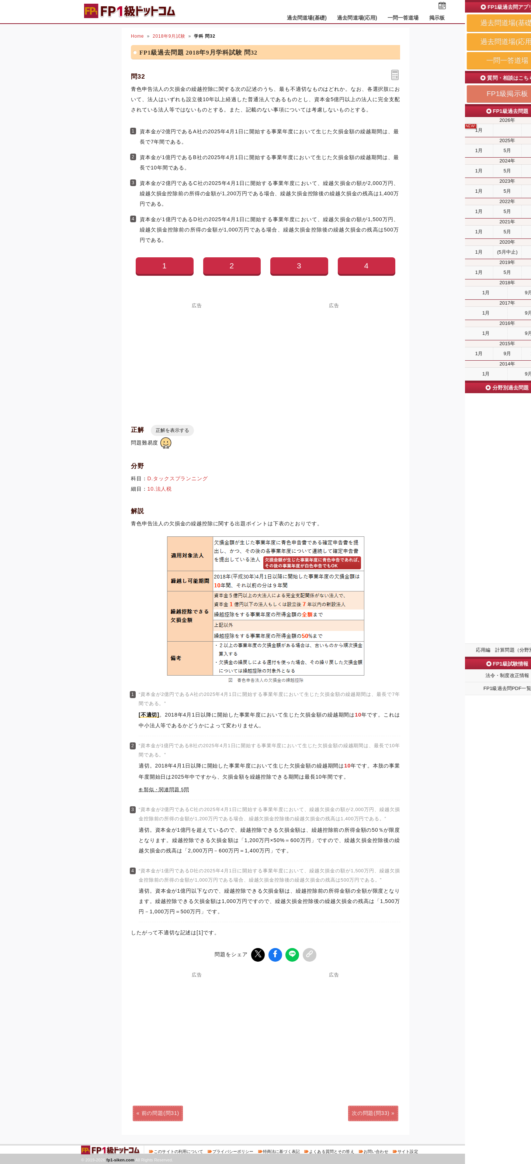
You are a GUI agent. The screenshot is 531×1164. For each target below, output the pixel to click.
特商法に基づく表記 (281, 1150)
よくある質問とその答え (331, 1150)
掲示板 (437, 18)
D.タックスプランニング (178, 478)
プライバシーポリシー (232, 1150)
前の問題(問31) (160, 1112)
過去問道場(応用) (357, 18)
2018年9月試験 (169, 36)
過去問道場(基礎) (307, 18)
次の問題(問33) (370, 1112)
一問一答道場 (403, 18)
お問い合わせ (376, 1150)
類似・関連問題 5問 (166, 789)
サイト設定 (408, 1150)
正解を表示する (172, 430)
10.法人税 (160, 489)
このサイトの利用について (178, 1150)
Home (137, 36)
